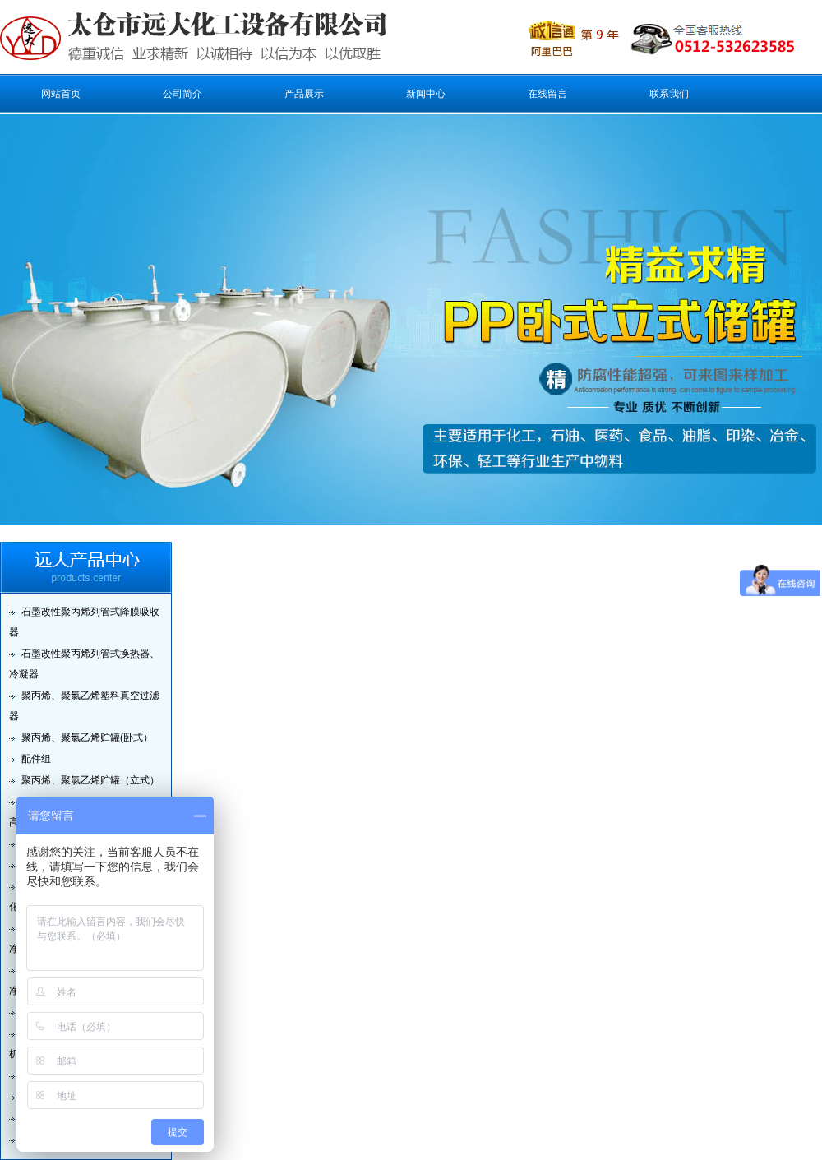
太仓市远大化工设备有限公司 (163, 37)
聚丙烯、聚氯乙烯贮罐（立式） (90, 780)
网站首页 (61, 93)
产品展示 (304, 93)
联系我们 (669, 93)
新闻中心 (426, 93)
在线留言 (547, 93)
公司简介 (182, 93)
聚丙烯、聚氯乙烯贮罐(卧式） (87, 737)
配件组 (36, 759)
